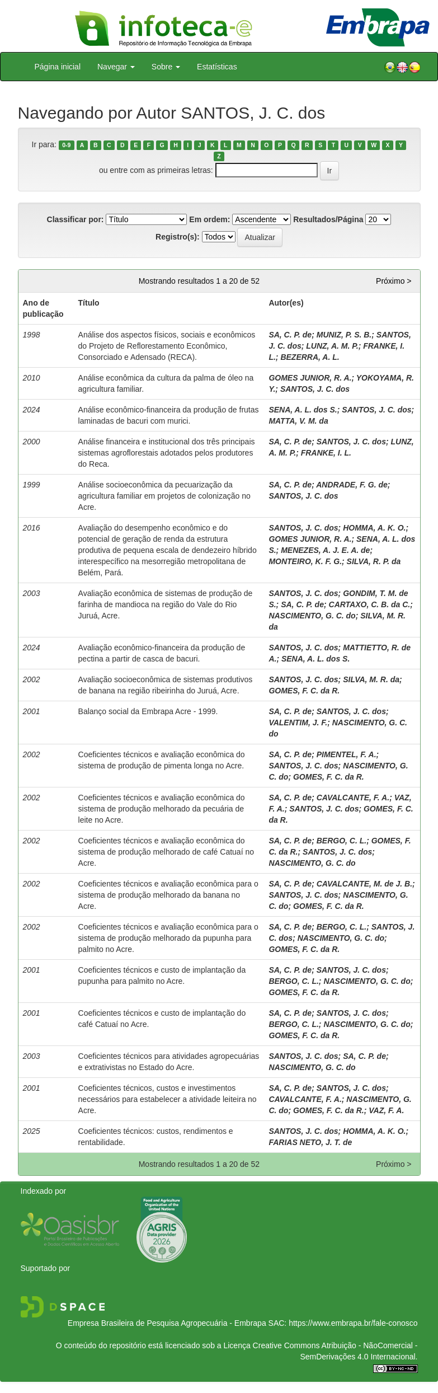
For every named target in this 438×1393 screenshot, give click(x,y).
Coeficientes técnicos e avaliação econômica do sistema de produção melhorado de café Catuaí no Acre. (166, 851)
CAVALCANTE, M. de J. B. (364, 883)
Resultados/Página (328, 219)
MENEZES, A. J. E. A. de (325, 550)
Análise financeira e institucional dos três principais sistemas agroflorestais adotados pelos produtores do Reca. (166, 452)
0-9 (66, 145)
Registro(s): (178, 236)
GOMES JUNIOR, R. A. (310, 377)
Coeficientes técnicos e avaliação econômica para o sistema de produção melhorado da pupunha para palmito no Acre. (168, 938)
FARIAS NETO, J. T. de (310, 1142)
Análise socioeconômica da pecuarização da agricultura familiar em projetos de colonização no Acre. (164, 496)
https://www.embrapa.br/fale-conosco (353, 1323)
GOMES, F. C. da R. (304, 690)
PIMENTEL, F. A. (346, 754)
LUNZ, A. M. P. (332, 345)
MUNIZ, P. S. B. (344, 334)
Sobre (166, 66)
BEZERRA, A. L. (309, 357)
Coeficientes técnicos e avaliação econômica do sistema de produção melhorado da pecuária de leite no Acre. (161, 808)
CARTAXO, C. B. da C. (370, 604)
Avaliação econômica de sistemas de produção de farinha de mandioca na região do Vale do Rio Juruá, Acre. (165, 604)
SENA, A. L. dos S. (303, 409)
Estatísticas (217, 66)
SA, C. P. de (290, 334)
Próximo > (393, 280)
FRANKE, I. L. (326, 452)
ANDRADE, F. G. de (352, 484)
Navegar (116, 66)
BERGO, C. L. (341, 840)
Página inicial (58, 66)
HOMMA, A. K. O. (374, 527)
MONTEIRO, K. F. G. (305, 561)
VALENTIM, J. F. (298, 722)
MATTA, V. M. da (298, 420)
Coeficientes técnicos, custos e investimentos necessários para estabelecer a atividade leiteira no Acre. (167, 1099)
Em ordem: (209, 219)
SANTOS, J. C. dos (315, 388)
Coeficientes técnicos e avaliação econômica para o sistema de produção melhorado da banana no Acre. (168, 895)
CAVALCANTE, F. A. (353, 797)
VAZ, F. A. (386, 1110)
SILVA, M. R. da (371, 679)
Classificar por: (75, 219)
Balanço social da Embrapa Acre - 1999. (148, 711)
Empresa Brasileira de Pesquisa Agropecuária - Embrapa (167, 1323)
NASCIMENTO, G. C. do (312, 615)
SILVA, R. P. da (374, 561)
